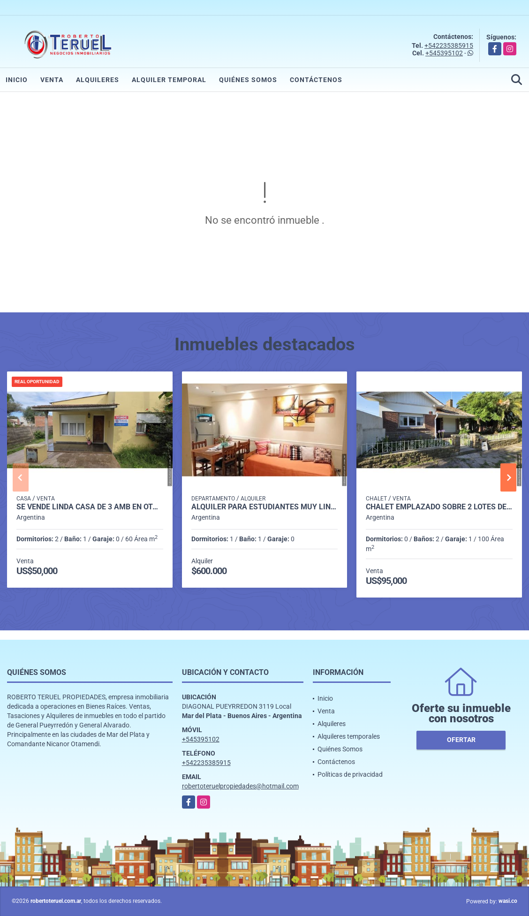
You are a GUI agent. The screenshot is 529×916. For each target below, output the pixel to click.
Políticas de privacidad (350, 774)
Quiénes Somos (248, 79)
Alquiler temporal (169, 79)
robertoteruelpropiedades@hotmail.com (240, 786)
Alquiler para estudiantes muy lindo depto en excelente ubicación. (264, 507)
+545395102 (444, 53)
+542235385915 (448, 45)
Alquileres (97, 79)
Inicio (17, 79)
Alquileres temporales (348, 736)
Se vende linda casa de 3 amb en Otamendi (89, 507)
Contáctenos (316, 79)
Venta (51, 79)
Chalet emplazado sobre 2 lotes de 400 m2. (439, 507)
